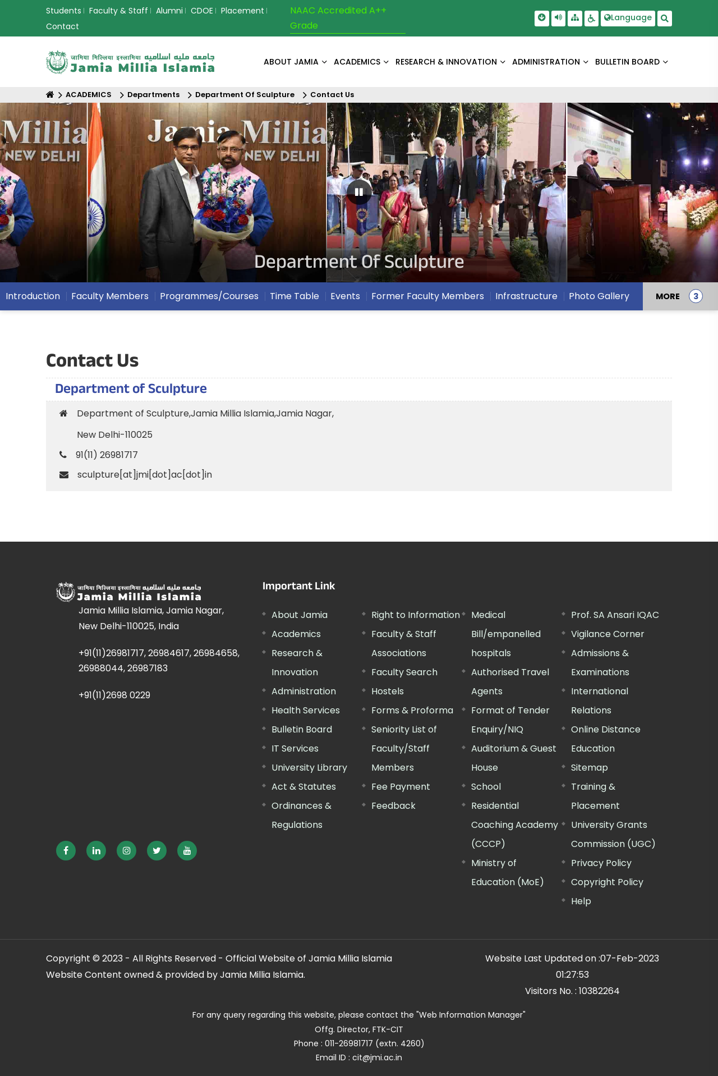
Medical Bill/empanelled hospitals (506, 634)
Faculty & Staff (118, 10)
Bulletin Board (301, 729)
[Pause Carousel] (359, 192)
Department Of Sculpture (244, 94)
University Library (309, 767)
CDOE (202, 10)
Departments (153, 94)
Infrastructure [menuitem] (526, 296)
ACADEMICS (357, 61)
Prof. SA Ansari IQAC (615, 614)
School (486, 786)
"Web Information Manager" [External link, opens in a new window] (471, 1014)
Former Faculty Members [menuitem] (427, 296)
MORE (668, 296)
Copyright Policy (607, 882)
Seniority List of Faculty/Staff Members (404, 748)
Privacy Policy (601, 863)
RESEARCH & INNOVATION (446, 61)
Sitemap (589, 767)
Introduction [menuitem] (33, 296)
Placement (242, 10)
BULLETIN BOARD (627, 61)
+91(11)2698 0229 (114, 695)
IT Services (295, 748)
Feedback (393, 805)
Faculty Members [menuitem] (110, 296)
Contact (62, 26)
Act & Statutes (303, 786)
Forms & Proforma (412, 710)
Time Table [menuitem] (294, 296)
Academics (296, 634)
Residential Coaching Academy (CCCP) (514, 824)
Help (581, 901)
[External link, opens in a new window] (66, 850)
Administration (303, 691)
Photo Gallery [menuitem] (599, 296)
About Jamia (291, 61)
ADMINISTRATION (546, 61)
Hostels (387, 691)
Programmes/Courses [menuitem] (209, 296)
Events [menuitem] (345, 296)
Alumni (169, 10)
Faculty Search (404, 672)
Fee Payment (400, 786)
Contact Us (332, 94)
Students (63, 10)
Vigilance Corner (608, 634)
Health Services (305, 710)
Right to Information (415, 614)
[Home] (50, 94)
